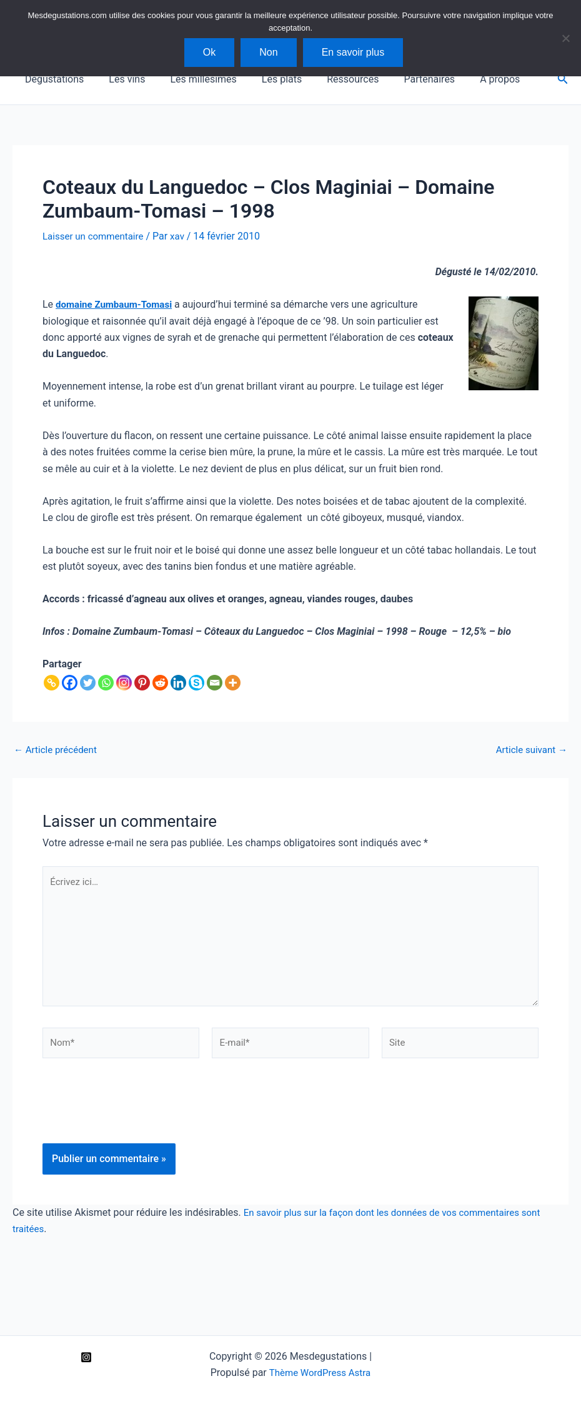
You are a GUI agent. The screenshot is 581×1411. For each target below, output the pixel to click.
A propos (467, 79)
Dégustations (51, 79)
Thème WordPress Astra (320, 1372)
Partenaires (401, 79)
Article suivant (529, 749)
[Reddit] (160, 682)
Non (268, 52)
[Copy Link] (51, 682)
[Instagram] (124, 682)
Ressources (330, 79)
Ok (209, 52)
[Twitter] (88, 682)
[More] (233, 682)
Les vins (119, 79)
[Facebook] (69, 682)
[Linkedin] (178, 682)
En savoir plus (353, 52)
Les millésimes (190, 79)
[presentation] (137, 1122)
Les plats (264, 79)
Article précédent (58, 749)
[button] (563, 79)
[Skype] (196, 682)
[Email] (214, 682)
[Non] (565, 38)
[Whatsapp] (106, 682)
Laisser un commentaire (96, 236)
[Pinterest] (142, 682)
